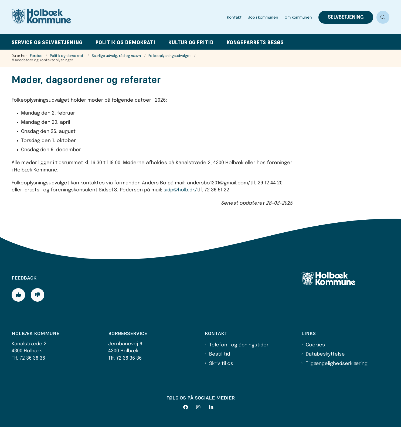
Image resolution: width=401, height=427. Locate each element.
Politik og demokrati (125, 42)
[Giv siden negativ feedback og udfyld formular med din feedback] (37, 295)
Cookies (315, 345)
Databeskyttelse (325, 354)
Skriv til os (221, 363)
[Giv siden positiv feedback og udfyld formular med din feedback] (18, 295)
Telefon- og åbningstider (239, 345)
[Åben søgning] (382, 17)
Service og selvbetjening (47, 42)
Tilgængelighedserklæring (337, 363)
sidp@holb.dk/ (180, 190)
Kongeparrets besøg (255, 42)
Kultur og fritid (190, 42)
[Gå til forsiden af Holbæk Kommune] (118, 17)
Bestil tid (219, 354)
